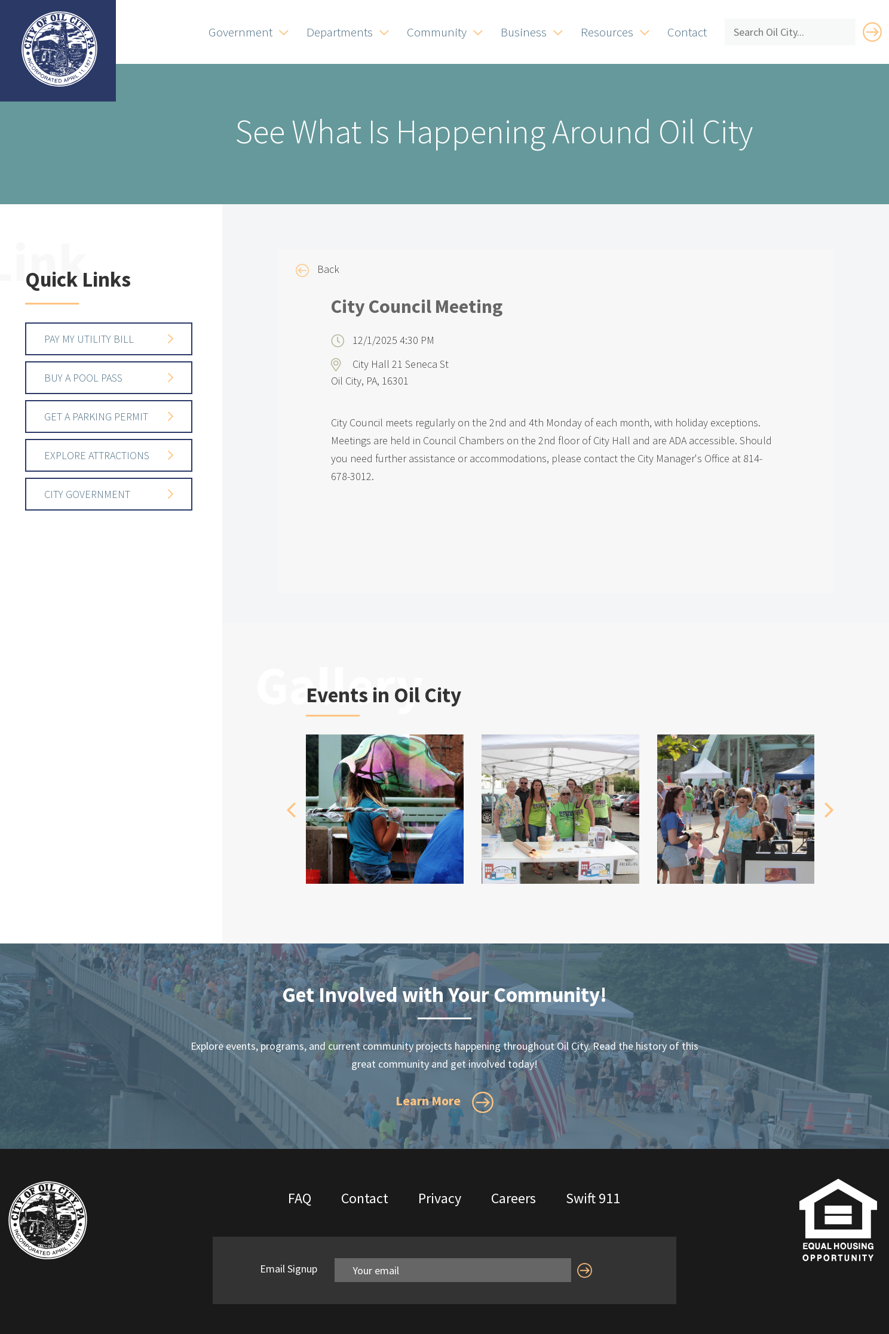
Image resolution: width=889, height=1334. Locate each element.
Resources (607, 32)
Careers (513, 1198)
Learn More (444, 1102)
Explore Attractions (96, 455)
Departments (339, 32)
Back (317, 269)
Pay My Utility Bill (89, 339)
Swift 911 (593, 1198)
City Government (87, 494)
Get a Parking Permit (96, 416)
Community (437, 32)
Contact (687, 32)
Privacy (439, 1198)
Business (524, 32)
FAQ (299, 1198)
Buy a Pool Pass (83, 378)
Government (240, 32)
